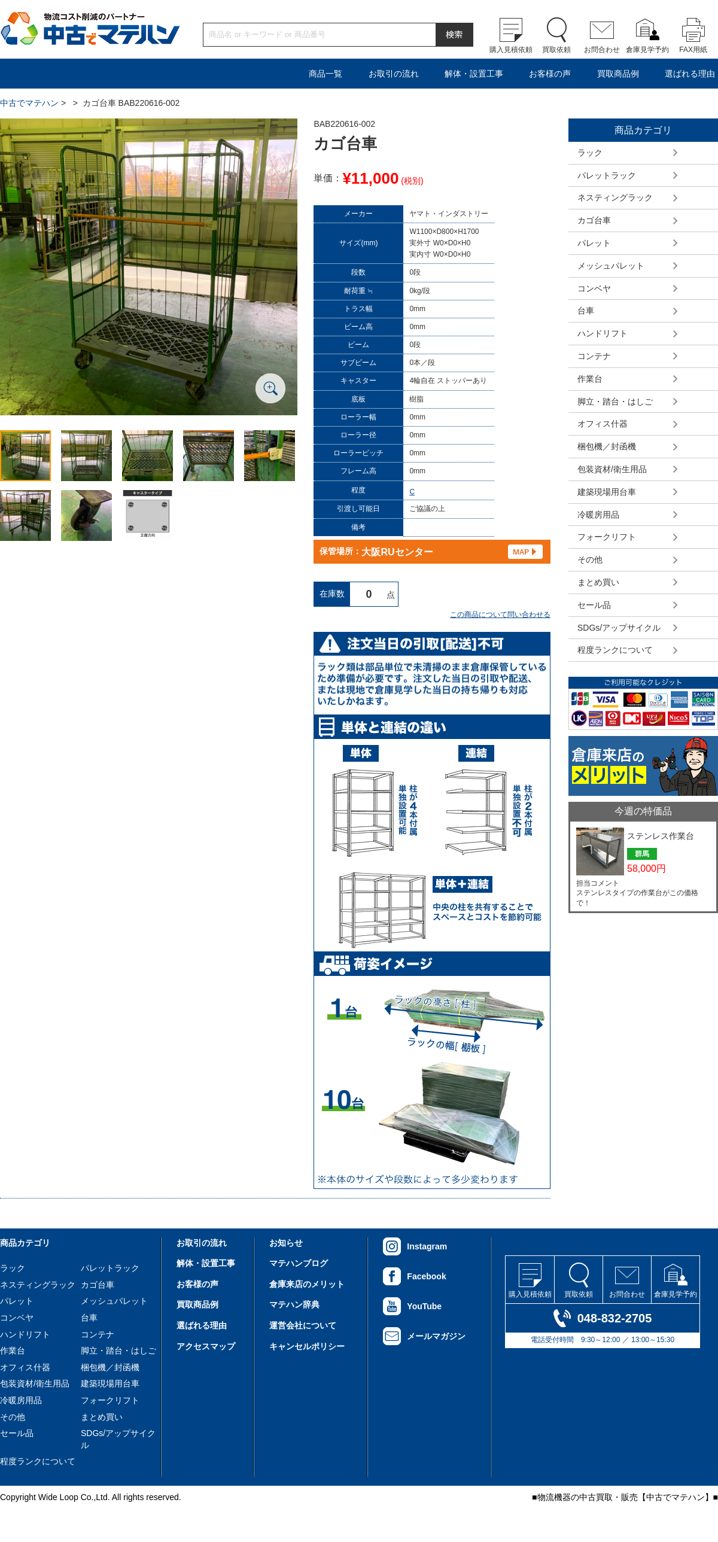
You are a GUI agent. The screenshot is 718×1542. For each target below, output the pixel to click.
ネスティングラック (615, 197)
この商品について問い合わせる (500, 614)
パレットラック (606, 175)
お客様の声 (550, 73)
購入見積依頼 (511, 49)
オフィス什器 (602, 423)
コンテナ (594, 356)
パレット (594, 243)
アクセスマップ (206, 1346)
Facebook (426, 1276)
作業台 (590, 379)
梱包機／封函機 (606, 446)
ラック (590, 152)
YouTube (424, 1306)
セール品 (594, 605)
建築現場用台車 (606, 492)
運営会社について (302, 1325)
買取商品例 (618, 73)
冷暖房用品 (598, 514)
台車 (585, 310)
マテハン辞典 (294, 1304)
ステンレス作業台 (660, 836)
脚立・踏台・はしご (615, 401)
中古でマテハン (29, 103)
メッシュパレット (610, 265)
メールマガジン (436, 1336)
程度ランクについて (615, 650)
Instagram (427, 1246)
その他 (590, 559)
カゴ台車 (594, 220)
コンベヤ (594, 288)
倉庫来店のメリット (307, 1284)
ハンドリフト (602, 333)
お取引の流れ (394, 73)
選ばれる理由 (690, 73)
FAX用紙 (693, 49)
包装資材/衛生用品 (612, 469)
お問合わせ (602, 49)
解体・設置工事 (474, 73)
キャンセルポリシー (307, 1346)
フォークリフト (606, 537)
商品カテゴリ (25, 1243)
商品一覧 (325, 73)
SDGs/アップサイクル (619, 627)
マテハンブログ (298, 1263)
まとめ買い (598, 582)
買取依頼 (556, 49)
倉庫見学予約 (647, 49)
